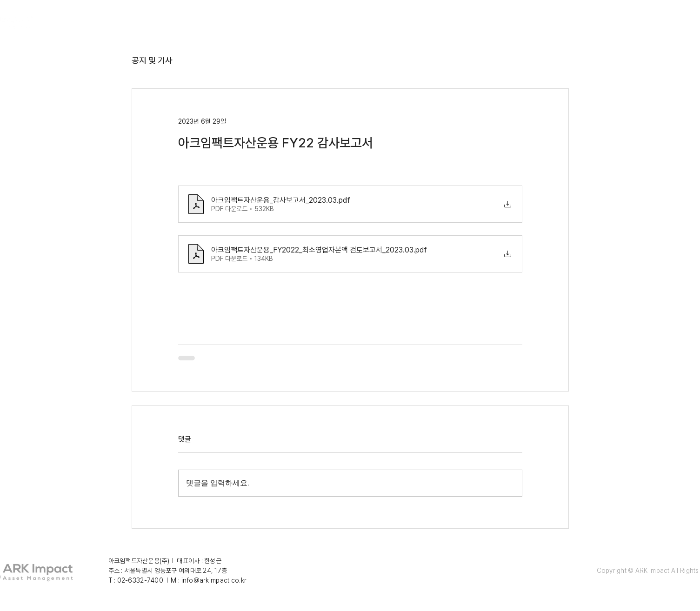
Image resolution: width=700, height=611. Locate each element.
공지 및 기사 (152, 60)
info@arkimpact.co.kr (214, 580)
